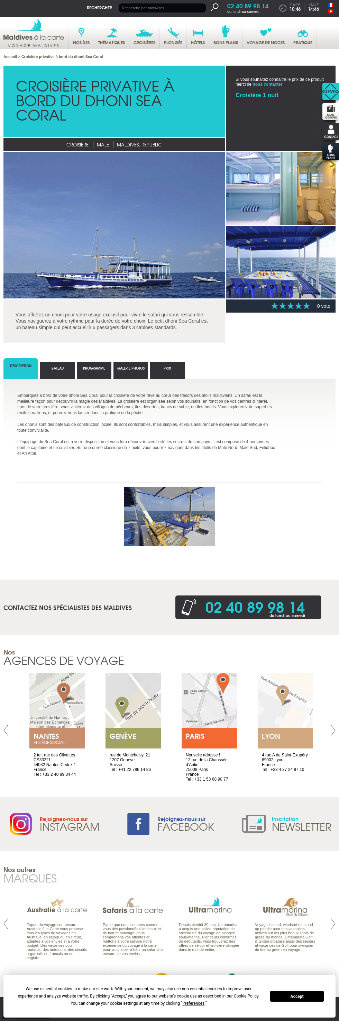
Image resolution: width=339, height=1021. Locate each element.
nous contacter (267, 84)
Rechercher (99, 7)
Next (333, 730)
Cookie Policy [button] (246, 996)
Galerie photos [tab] (131, 368)
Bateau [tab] (58, 368)
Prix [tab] (167, 368)
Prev (5, 730)
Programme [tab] (94, 368)
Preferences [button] (193, 1003)
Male (103, 144)
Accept (297, 996)
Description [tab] (20, 365)
